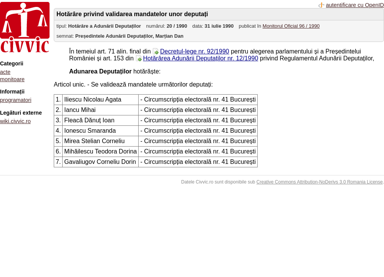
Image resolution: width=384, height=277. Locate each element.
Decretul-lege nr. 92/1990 (194, 51)
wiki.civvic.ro (15, 121)
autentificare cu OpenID (355, 5)
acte (5, 72)
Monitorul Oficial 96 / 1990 (291, 26)
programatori (15, 100)
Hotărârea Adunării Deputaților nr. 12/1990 (200, 58)
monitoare (12, 79)
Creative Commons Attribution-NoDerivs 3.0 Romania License (320, 182)
